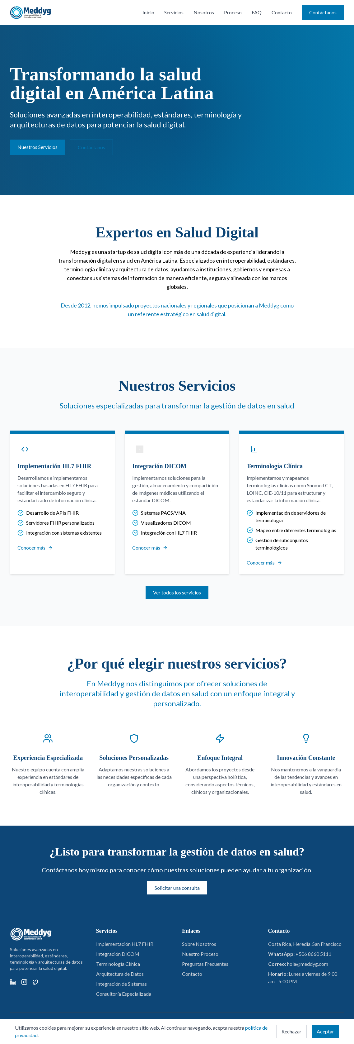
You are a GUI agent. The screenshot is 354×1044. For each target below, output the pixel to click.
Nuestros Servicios (37, 147)
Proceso (233, 12)
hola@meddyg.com (307, 964)
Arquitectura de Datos (120, 974)
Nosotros (203, 12)
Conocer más (35, 548)
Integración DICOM (117, 954)
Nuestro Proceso (200, 954)
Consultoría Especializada (123, 994)
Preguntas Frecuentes (205, 964)
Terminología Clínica (118, 964)
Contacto (282, 12)
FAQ (257, 12)
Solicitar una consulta (177, 888)
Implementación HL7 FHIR (124, 944)
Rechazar (291, 1031)
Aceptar (325, 1031)
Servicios (174, 12)
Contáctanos (323, 12)
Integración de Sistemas (121, 984)
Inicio (148, 12)
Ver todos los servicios (177, 592)
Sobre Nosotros (199, 944)
